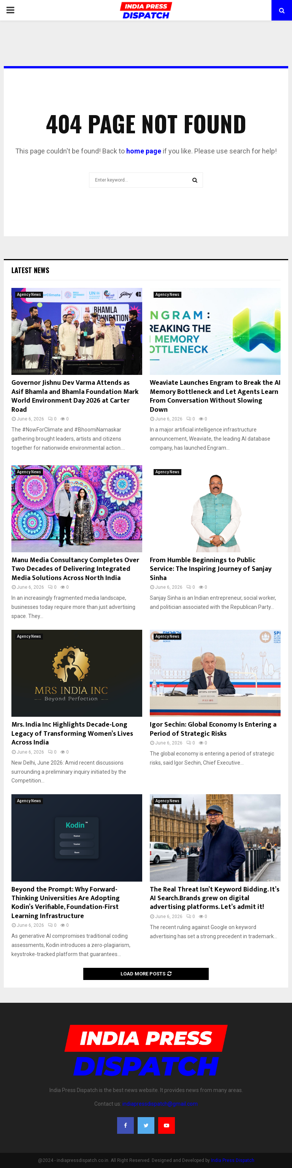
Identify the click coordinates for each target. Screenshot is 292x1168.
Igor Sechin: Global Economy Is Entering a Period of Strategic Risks (213, 729)
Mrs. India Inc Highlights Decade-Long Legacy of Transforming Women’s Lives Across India (72, 733)
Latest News (30, 270)
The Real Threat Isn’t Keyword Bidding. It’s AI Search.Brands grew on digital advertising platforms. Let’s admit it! (214, 898)
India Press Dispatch (232, 1160)
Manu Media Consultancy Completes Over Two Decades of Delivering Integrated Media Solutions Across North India (75, 569)
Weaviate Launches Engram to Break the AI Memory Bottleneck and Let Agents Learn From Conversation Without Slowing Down (215, 396)
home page (143, 151)
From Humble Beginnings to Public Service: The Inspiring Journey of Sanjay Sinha (210, 569)
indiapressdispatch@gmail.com (160, 1104)
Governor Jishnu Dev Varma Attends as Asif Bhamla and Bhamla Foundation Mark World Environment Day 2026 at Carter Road (74, 396)
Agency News (29, 294)
